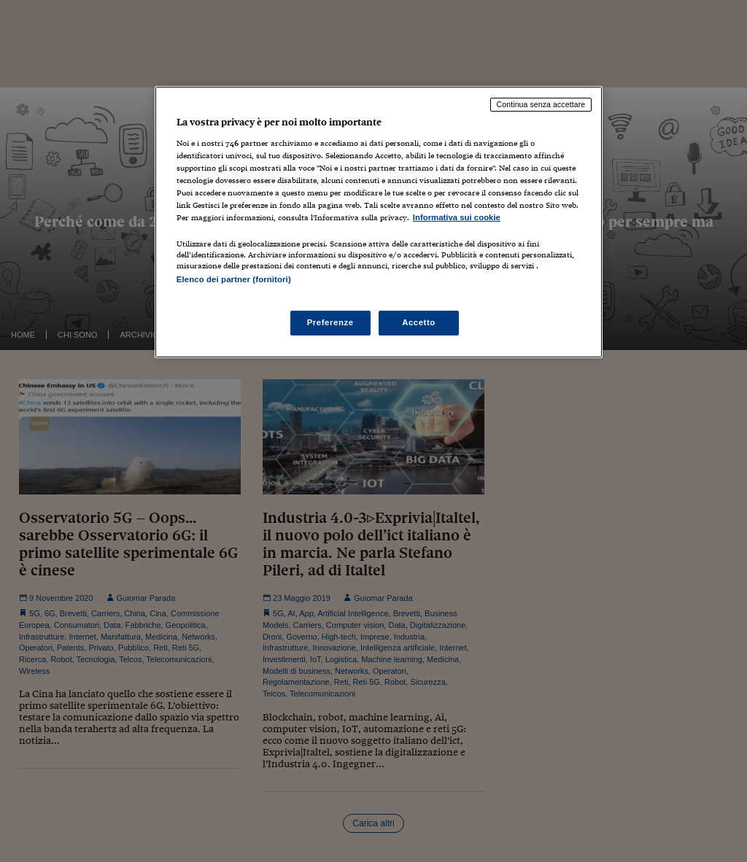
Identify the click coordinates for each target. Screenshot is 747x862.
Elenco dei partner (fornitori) (234, 279)
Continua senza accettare (541, 104)
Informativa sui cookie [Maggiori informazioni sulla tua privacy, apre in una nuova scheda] (456, 217)
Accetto (419, 322)
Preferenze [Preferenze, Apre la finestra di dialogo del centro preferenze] (330, 322)
